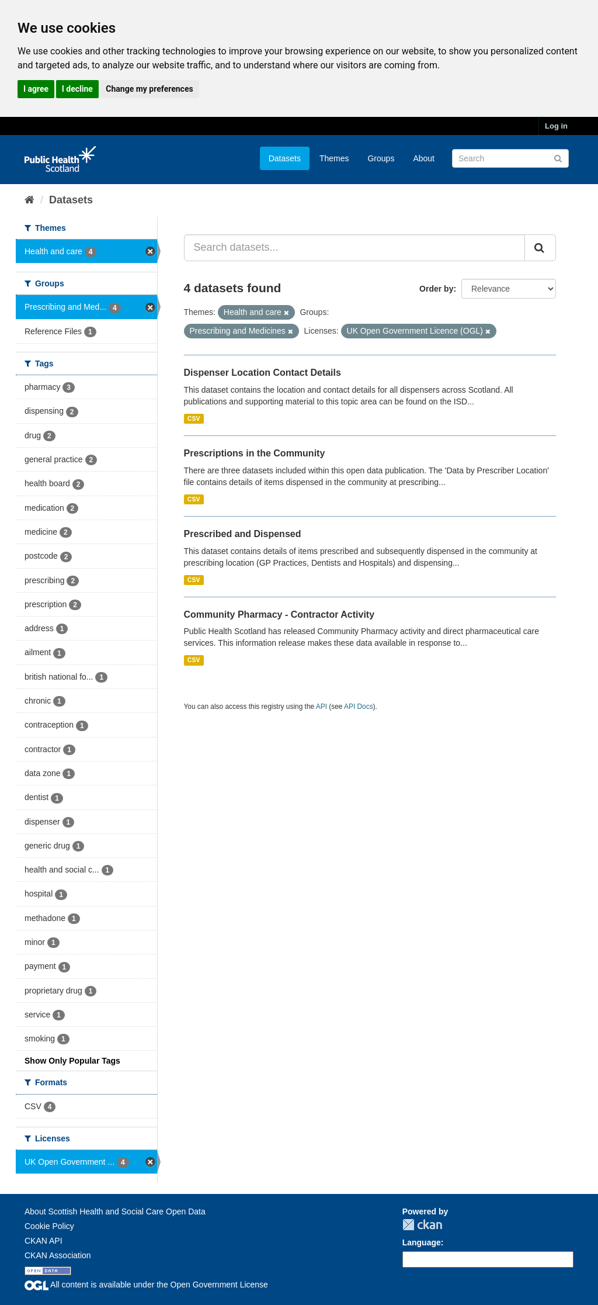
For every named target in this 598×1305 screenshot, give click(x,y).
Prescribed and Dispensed (242, 534)
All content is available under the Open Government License (146, 1284)
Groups (380, 158)
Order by (436, 288)
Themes (334, 158)
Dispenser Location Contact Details (262, 373)
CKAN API (43, 1240)
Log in (556, 126)
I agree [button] (35, 89)
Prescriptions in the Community (254, 453)
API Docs (358, 706)
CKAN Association (58, 1255)
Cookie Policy (49, 1226)
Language (421, 1242)
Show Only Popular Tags (72, 1060)
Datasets (285, 158)
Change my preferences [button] (149, 89)
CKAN (422, 1225)
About (423, 158)
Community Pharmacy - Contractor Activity (279, 614)
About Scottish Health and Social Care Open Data (115, 1211)
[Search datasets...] (355, 247)
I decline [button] (77, 89)
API (321, 706)
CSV (193, 418)
